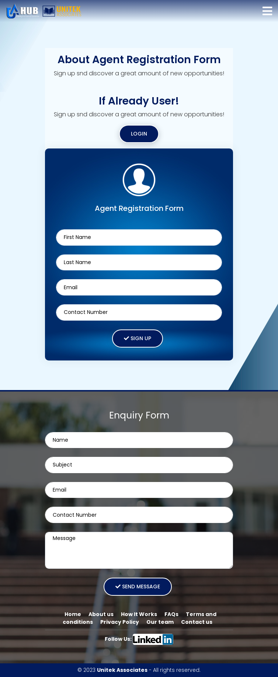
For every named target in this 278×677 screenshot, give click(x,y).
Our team (160, 622)
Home (73, 614)
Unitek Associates (122, 670)
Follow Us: (139, 639)
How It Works (139, 614)
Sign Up (137, 338)
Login (139, 133)
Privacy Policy (119, 622)
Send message (137, 586)
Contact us (196, 622)
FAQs (171, 614)
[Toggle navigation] (267, 11)
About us (101, 614)
